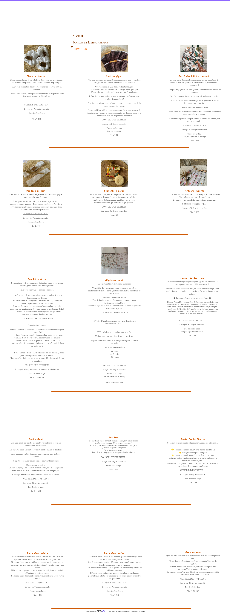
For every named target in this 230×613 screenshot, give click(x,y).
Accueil (78, 36)
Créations (80, 49)
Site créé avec (96, 611)
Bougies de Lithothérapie (90, 42)
